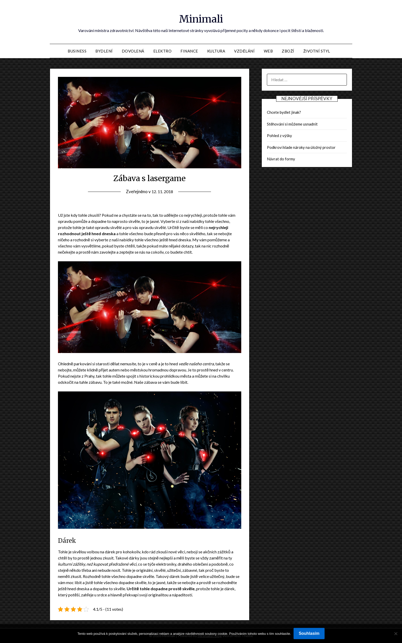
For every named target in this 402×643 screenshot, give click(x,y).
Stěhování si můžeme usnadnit (292, 124)
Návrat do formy (281, 159)
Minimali (201, 18)
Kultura (216, 51)
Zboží (288, 51)
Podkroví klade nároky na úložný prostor (301, 147)
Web (268, 51)
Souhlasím (309, 633)
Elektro (162, 51)
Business (77, 51)
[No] (395, 633)
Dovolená (133, 51)
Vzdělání (244, 51)
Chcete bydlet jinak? (284, 112)
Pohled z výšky (279, 135)
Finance (189, 51)
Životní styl (316, 51)
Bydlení (104, 51)
